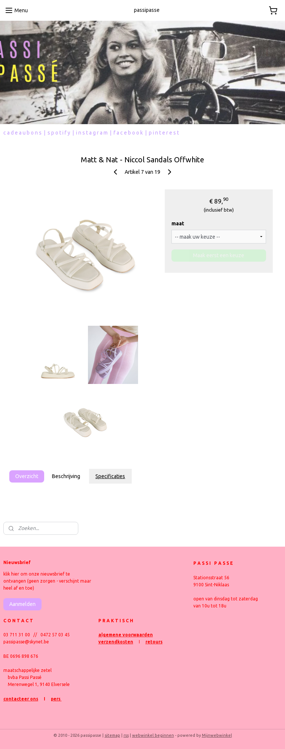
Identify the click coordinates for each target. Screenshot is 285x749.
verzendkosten (115, 641)
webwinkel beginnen (153, 735)
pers (56, 698)
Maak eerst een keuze (218, 256)
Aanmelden (22, 604)
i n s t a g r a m (92, 133)
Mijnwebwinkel (217, 735)
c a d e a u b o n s (22, 133)
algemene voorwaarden (125, 634)
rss (126, 735)
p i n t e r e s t (164, 133)
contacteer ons (20, 698)
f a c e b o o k (128, 133)
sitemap (112, 735)
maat (177, 224)
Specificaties (110, 476)
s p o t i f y (59, 133)
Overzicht (26, 476)
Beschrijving (66, 476)
